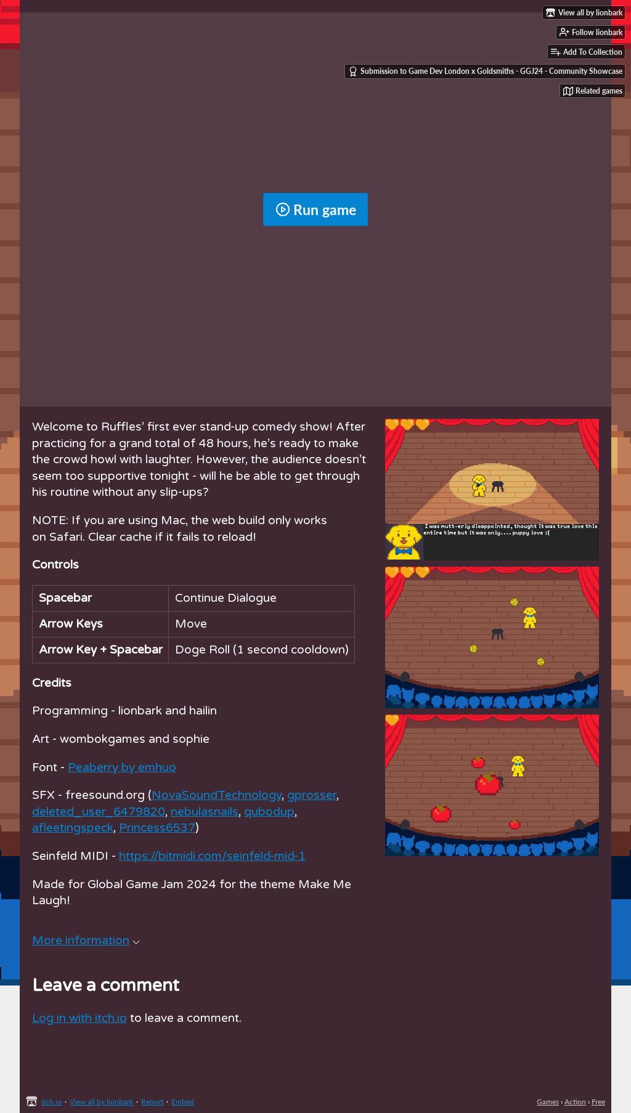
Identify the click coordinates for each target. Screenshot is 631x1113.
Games (548, 1101)
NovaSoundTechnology (217, 795)
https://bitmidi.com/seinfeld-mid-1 (212, 856)
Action (575, 1101)
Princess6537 (157, 828)
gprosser (311, 795)
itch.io (51, 1101)
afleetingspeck (72, 828)
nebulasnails (204, 812)
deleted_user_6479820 (98, 812)
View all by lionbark (101, 1101)
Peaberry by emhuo (122, 767)
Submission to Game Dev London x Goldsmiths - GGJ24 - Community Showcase (485, 71)
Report (152, 1101)
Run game (315, 209)
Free (598, 1101)
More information (86, 940)
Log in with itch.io (79, 1018)
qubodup (269, 812)
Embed (182, 1101)
